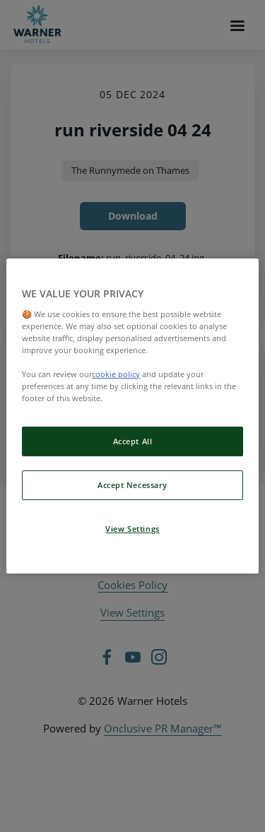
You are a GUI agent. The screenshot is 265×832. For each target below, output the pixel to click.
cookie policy (116, 374)
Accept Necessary (132, 485)
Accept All (133, 441)
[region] (132, 416)
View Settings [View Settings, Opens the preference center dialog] (132, 528)
